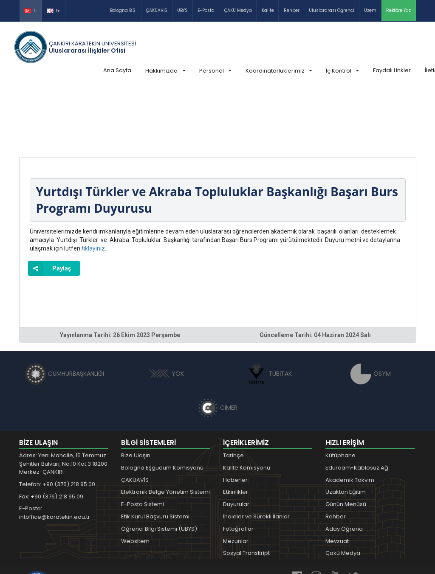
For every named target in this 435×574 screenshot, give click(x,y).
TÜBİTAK (269, 310)
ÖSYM (370, 310)
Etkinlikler (235, 428)
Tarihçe (233, 392)
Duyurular (236, 440)
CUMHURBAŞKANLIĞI (64, 310)
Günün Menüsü (345, 440)
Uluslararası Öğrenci (331, 10)
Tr (30, 11)
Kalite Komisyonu (246, 404)
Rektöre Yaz (398, 10)
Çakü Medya (342, 489)
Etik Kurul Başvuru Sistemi (155, 453)
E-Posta (206, 10)
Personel (215, 71)
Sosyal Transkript (246, 489)
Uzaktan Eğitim (345, 428)
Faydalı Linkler (392, 70)
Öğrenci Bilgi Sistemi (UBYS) (159, 465)
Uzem (370, 10)
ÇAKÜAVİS (156, 10)
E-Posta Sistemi (142, 440)
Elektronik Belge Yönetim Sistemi (165, 428)
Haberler (235, 416)
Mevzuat (337, 477)
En (54, 11)
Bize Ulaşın (135, 392)
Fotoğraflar (238, 465)
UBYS (182, 10)
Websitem (135, 477)
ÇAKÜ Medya (238, 10)
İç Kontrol (342, 71)
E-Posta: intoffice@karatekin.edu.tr (54, 449)
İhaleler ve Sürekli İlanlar (256, 453)
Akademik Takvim (349, 416)
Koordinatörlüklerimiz (279, 71)
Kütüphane (340, 392)
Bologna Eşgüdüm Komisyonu (162, 404)
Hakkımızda (165, 71)
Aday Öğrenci (344, 465)
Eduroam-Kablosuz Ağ (356, 404)
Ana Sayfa (117, 70)
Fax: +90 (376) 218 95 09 (51, 433)
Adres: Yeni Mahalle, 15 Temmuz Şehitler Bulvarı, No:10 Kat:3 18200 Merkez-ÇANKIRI (63, 400)
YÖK (166, 310)
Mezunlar (236, 477)
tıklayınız (93, 184)
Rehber (291, 10)
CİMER (217, 344)
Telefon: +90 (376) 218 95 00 (57, 420)
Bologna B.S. (123, 10)
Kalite (268, 10)
